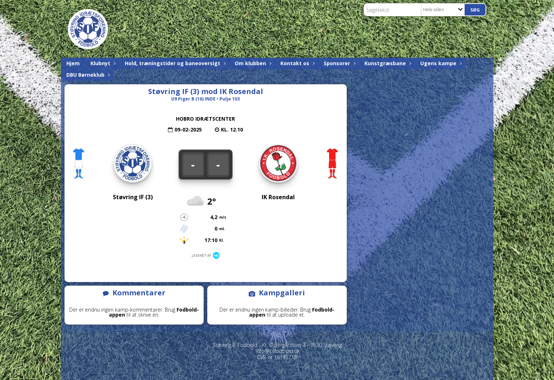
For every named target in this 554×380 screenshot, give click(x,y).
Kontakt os (296, 63)
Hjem (73, 63)
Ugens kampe (440, 63)
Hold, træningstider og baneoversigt (174, 63)
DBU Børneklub (87, 74)
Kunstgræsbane (386, 63)
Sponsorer (339, 63)
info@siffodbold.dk (278, 351)
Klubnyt (102, 63)
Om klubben (252, 63)
